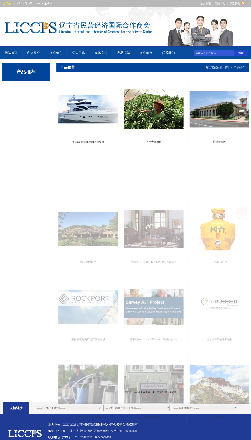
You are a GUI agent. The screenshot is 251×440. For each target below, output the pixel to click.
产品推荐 (123, 53)
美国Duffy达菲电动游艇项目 (88, 146)
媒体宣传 (101, 53)
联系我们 (235, 3)
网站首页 (11, 53)
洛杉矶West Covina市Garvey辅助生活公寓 (153, 363)
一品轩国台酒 (219, 285)
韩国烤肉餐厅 (88, 285)
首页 (228, 67)
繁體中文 (220, 3)
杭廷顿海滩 (219, 146)
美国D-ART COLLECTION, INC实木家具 (154, 285)
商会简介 (33, 53)
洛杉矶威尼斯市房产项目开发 (88, 363)
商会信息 (56, 53)
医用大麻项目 (154, 146)
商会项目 (146, 53)
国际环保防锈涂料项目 (219, 363)
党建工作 (78, 53)
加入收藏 (205, 3)
